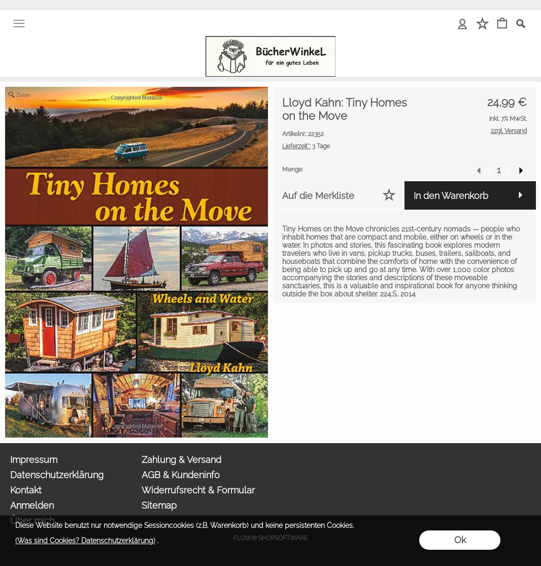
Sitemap (159, 505)
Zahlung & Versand (181, 459)
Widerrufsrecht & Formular (198, 490)
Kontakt (26, 490)
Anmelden (32, 505)
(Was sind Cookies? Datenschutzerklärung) (85, 541)
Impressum (33, 459)
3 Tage (306, 146)
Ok (460, 540)
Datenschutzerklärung (57, 475)
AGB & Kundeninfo (181, 475)
